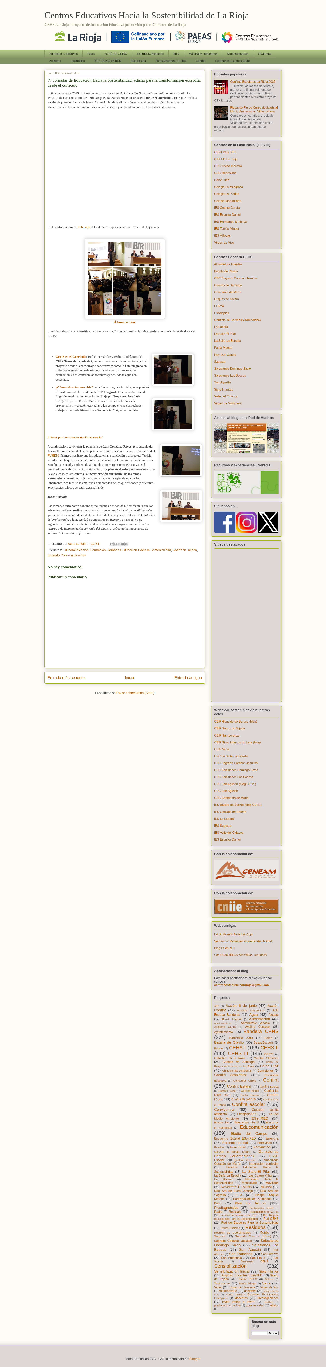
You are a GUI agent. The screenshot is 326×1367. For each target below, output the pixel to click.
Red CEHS (271, 1218)
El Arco (219, 306)
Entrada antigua (188, 678)
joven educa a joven (238, 1301)
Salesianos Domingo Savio (232, 368)
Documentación (238, 53)
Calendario (77, 61)
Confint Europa (269, 1086)
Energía (272, 1138)
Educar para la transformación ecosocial (75, 437)
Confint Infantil (250, 1090)
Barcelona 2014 (241, 1038)
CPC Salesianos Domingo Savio (236, 770)
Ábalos (274, 1305)
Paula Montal (223, 347)
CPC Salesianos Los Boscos (233, 777)
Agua (253, 1015)
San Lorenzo (270, 1254)
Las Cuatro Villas (260, 1175)
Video (218, 1287)
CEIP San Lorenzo (227, 735)
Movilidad (272, 1182)
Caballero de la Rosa (229, 1058)
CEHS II (269, 1047)
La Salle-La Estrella (227, 340)
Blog (176, 53)
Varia (266, 1283)
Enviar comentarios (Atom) (135, 693)
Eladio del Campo (249, 1134)
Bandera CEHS (261, 1031)
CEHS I (237, 1047)
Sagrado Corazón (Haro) (253, 1236)
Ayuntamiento (223, 1032)
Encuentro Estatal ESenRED (235, 1138)
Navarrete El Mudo (236, 1187)
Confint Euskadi (227, 1090)
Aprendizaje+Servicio (255, 1023)
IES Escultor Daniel (227, 214)
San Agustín (222, 382)
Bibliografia (138, 61)
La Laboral (221, 327)
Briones (219, 1048)
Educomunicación (76, 550)
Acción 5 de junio (241, 1006)
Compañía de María (227, 292)
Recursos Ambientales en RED (238, 1215)
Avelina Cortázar (257, 1026)
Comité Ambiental (230, 1075)
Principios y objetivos (63, 53)
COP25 (268, 1054)
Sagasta (220, 361)
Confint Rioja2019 (243, 1099)
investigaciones (268, 1298)
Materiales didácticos (203, 53)
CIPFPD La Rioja (226, 159)
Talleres (269, 1279)
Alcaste (273, 1014)
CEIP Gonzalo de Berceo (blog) (235, 721)
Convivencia (224, 1110)
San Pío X (257, 1258)
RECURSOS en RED (107, 61)
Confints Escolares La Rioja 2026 (253, 81)
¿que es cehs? (255, 1305)
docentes (241, 1298)
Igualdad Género (244, 1160)
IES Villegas (222, 235)
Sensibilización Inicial (232, 1271)
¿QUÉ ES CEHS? (115, 53)
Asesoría (55, 61)
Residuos (255, 1227)
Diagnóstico (246, 1114)
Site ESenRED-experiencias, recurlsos (240, 955)
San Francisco (241, 1254)
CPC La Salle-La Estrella (231, 756)
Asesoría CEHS (225, 1026)
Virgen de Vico (224, 242)
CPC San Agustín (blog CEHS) (235, 784)
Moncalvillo (249, 1182)
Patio (217, 1203)
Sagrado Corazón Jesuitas (67, 555)
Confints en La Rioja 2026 (232, 61)
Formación (98, 550)
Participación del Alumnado (252, 1199)
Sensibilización (230, 1266)
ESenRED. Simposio (150, 53)
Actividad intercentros (251, 1010)
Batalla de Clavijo (226, 271)
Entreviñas (264, 1143)
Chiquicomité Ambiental (237, 1070)
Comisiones (265, 1070)
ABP (216, 1005)
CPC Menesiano (225, 173)
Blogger (194, 1359)
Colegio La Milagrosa (228, 187)
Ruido (264, 1232)
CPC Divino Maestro (228, 166)
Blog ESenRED (224, 948)
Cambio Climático (266, 1058)
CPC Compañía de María (231, 798)
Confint (201, 61)
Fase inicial (238, 1147)
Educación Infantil (246, 1122)
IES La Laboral (224, 818)
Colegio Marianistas (227, 200)
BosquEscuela (263, 1042)
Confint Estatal (239, 1086)
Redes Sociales (230, 1228)
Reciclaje (235, 1211)
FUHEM (53, 455)
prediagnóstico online (227, 1305)
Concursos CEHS (244, 1080)
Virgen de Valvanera (228, 403)
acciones (250, 1291)
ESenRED (259, 1118)
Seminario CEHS (254, 1261)
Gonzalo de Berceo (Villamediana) (237, 320)
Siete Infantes (223, 389)
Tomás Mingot (247, 1283)
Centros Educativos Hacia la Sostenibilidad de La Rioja (146, 15)
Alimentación (259, 1019)
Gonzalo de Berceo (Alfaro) (232, 1151)
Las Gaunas (223, 1179)
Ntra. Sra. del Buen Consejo (233, 1191)
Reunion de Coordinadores (232, 1232)
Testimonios (222, 1283)
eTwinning (265, 53)
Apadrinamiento (223, 1023)
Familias (219, 1147)
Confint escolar (248, 1104)
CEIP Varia (221, 749)
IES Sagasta (222, 825)
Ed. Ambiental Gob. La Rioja (233, 934)
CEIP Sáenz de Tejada (229, 728)
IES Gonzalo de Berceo (230, 812)
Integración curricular (264, 1163)
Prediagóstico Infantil (261, 1208)
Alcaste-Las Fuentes (228, 264)
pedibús (269, 1302)
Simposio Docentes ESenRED (241, 1275)
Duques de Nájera (226, 299)
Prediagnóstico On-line (170, 61)
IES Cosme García (227, 207)
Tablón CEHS (248, 1279)
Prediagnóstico (226, 1208)
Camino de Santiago (228, 285)
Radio (218, 1211)
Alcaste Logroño (231, 1019)
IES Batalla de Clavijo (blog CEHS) (238, 804)
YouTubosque (227, 1291)
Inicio (129, 678)
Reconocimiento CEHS (264, 1211)
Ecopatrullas (221, 1122)
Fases (91, 53)
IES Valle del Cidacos (229, 832)
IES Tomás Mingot (226, 228)
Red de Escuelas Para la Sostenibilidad (249, 1222)
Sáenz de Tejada (185, 550)
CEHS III (238, 1053)
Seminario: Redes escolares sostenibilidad (243, 941)
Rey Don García (225, 354)
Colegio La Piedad (226, 194)
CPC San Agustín (226, 791)
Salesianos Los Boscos (230, 375)
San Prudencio (231, 1258)
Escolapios (221, 313)
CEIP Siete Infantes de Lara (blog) (237, 742)
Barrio (268, 1038)
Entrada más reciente (66, 678)
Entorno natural (235, 1143)
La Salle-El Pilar (225, 333)
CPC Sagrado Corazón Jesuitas (236, 278)
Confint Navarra (250, 1095)
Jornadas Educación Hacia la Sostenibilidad (139, 550)
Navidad (266, 1187)
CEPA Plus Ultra (225, 152)
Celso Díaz (221, 180)
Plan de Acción (250, 1203)
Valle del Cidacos (226, 396)
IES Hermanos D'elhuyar (231, 221)
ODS (240, 1195)
